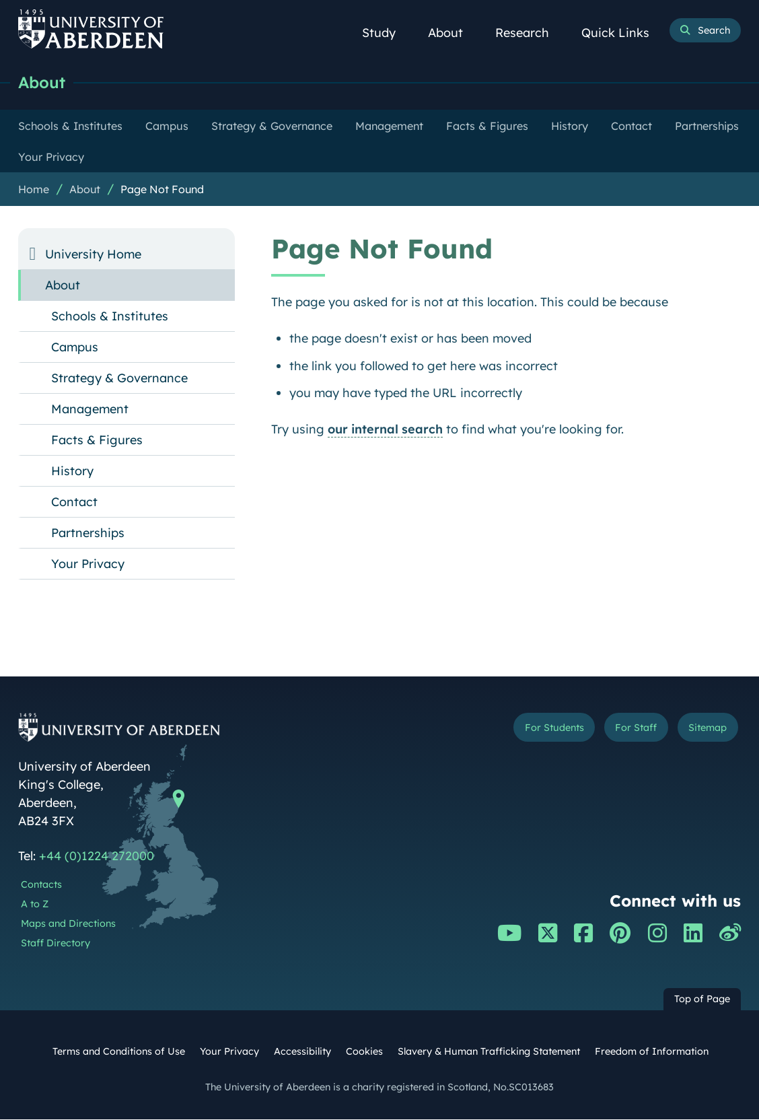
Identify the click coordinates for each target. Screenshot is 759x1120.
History (72, 471)
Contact (74, 502)
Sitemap (703, 729)
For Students (535, 729)
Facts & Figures (97, 440)
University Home (93, 254)
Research (529, 32)
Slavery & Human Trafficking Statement (489, 1052)
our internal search (385, 430)
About (453, 32)
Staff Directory (55, 944)
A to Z (34, 905)
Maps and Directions (68, 924)
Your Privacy (87, 564)
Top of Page (702, 999)
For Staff (625, 729)
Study (386, 32)
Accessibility (302, 1052)
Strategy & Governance (119, 378)
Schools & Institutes (109, 316)
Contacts (41, 885)
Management (90, 409)
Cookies (364, 1052)
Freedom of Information (652, 1052)
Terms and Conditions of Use (118, 1052)
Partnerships (87, 533)
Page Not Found (162, 190)
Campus (74, 347)
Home (33, 190)
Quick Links (622, 32)
